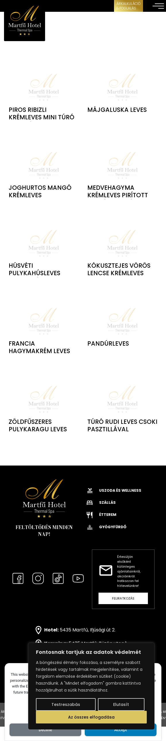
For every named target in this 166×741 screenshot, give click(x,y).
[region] (91, 686)
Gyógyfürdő (106, 526)
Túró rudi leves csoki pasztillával (122, 425)
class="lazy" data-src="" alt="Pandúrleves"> (122, 314)
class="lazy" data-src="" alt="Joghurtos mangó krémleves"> (44, 159)
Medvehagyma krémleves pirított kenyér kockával (117, 195)
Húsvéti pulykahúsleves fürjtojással (34, 273)
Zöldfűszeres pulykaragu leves (38, 425)
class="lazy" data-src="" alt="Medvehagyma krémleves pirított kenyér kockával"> (122, 159)
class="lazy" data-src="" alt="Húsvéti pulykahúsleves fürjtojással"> (44, 236)
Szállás (101, 502)
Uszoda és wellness (114, 490)
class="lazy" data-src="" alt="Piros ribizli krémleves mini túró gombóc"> (44, 80)
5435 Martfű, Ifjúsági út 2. (87, 630)
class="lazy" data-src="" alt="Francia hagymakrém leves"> (44, 314)
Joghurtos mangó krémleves (40, 191)
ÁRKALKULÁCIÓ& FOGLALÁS (128, 6)
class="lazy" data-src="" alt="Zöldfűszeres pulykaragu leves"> (44, 392)
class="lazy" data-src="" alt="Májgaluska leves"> (122, 80)
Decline (45, 729)
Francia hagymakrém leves (39, 347)
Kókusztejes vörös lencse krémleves (118, 269)
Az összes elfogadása (91, 717)
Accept (120, 729)
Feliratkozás (123, 598)
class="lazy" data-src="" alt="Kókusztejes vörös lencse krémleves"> (122, 236)
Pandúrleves (108, 343)
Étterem (101, 514)
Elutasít (121, 704)
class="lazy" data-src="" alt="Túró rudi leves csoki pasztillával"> (122, 392)
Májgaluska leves (117, 110)
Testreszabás (65, 704)
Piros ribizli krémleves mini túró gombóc (41, 117)
